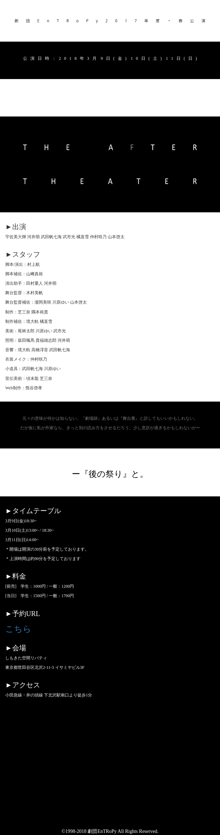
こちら (18, 629)
